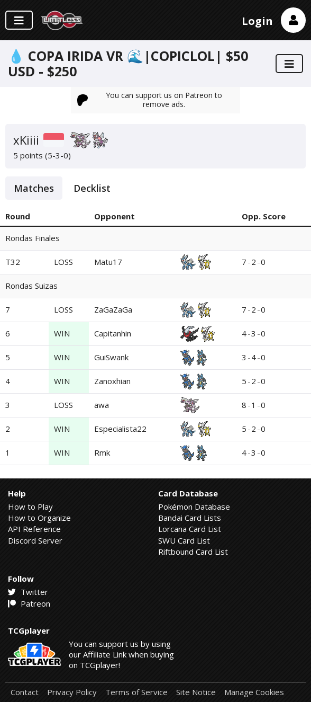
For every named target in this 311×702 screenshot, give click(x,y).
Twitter (28, 592)
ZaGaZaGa (113, 309)
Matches (34, 188)
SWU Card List (184, 540)
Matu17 (108, 261)
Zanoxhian (112, 381)
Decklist (92, 188)
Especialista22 (120, 428)
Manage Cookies (254, 692)
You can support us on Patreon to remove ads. (149, 99)
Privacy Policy (72, 692)
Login (257, 21)
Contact (25, 692)
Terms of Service (136, 692)
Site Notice (196, 692)
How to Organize (39, 517)
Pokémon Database (194, 506)
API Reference (34, 528)
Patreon (29, 603)
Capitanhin (112, 333)
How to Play (30, 506)
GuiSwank (111, 357)
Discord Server (35, 540)
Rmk (102, 452)
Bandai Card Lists (189, 517)
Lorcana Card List (189, 528)
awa (101, 404)
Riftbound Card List (193, 551)
